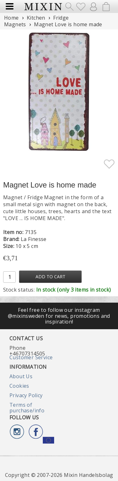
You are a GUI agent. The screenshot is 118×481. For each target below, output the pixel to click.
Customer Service (31, 357)
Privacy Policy (26, 395)
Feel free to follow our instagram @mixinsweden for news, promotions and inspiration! (59, 315)
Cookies (19, 385)
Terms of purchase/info (26, 407)
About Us (20, 376)
